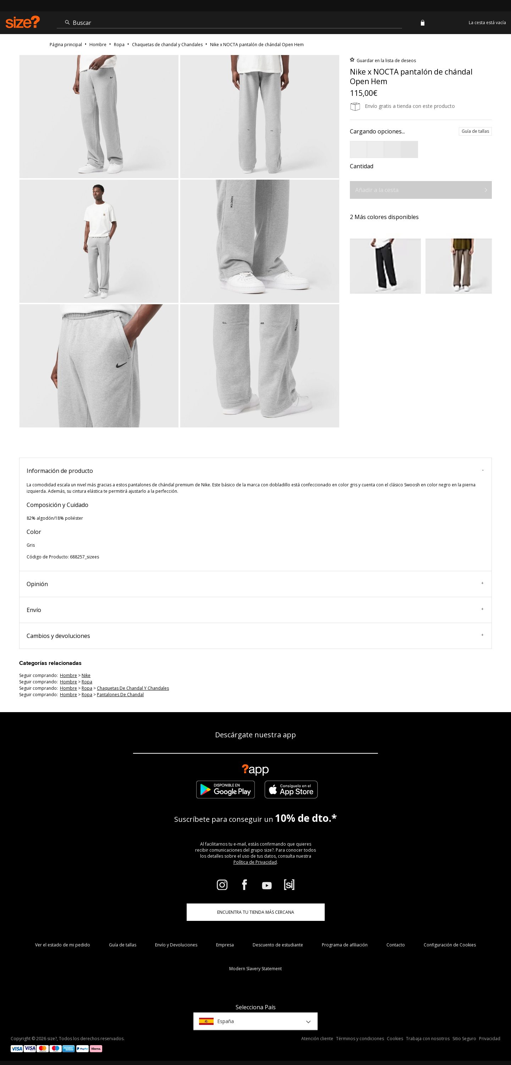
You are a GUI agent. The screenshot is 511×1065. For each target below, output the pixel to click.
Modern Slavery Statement (255, 969)
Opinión (255, 584)
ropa (87, 682)
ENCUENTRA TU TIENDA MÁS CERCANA (255, 912)
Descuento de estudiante (278, 945)
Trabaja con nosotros (428, 1039)
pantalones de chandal (120, 695)
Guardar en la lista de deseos (386, 61)
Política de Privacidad (255, 862)
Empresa (225, 945)
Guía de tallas (475, 131)
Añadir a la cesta (377, 190)
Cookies (395, 1039)
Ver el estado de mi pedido (62, 945)
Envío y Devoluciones (176, 945)
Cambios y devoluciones (255, 636)
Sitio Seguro (464, 1039)
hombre (68, 675)
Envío (255, 610)
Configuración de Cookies (450, 945)
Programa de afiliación (345, 945)
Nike (86, 675)
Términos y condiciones (360, 1039)
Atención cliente (317, 1039)
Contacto (395, 945)
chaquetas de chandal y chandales (133, 688)
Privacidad (489, 1039)
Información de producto (255, 471)
